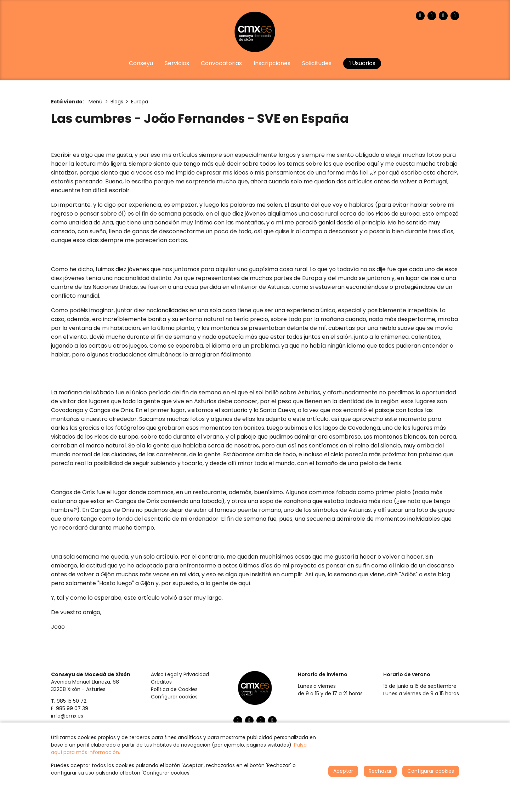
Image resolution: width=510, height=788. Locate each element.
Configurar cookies (174, 696)
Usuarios (362, 63)
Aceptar (343, 771)
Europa (139, 101)
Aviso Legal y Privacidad (180, 674)
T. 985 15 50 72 (68, 700)
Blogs (116, 101)
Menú (95, 101)
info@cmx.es (67, 715)
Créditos (161, 681)
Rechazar (380, 771)
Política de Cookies (174, 689)
